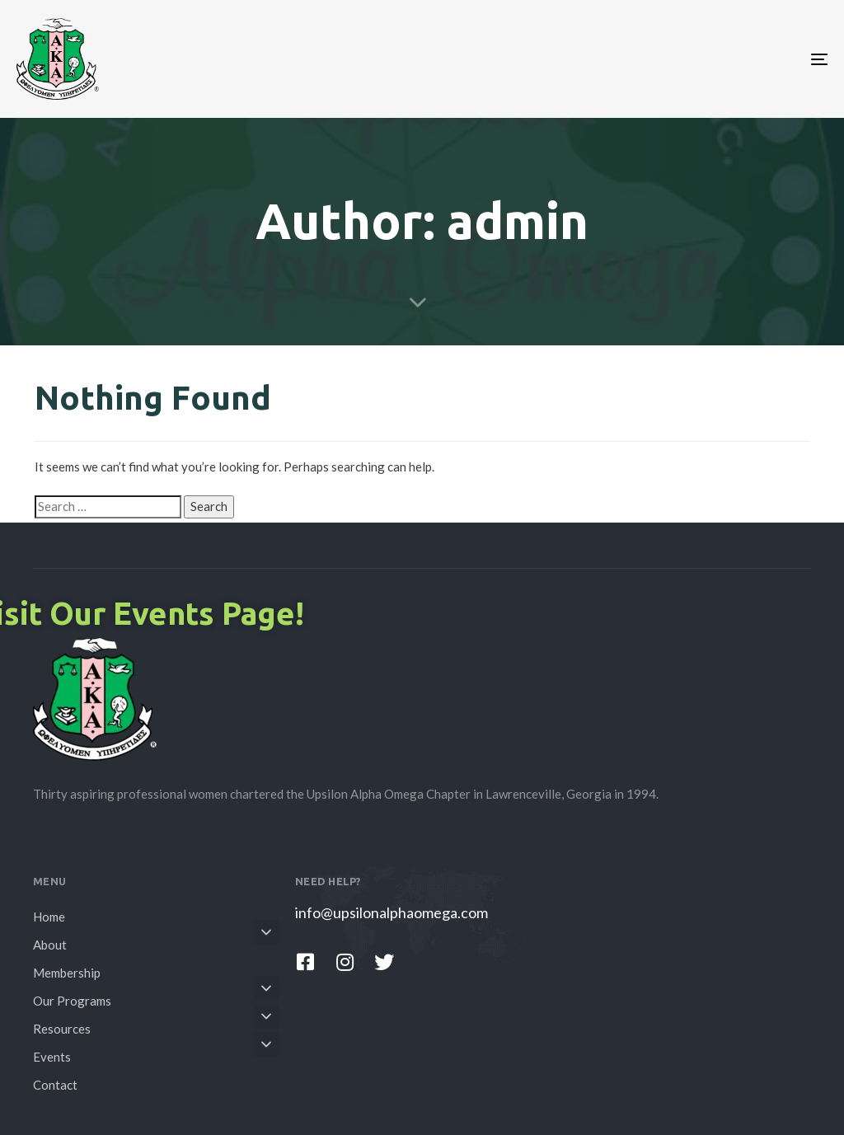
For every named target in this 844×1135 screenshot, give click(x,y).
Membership (67, 972)
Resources (156, 1026)
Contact (55, 1084)
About (156, 942)
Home (49, 916)
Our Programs (156, 998)
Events (156, 1054)
